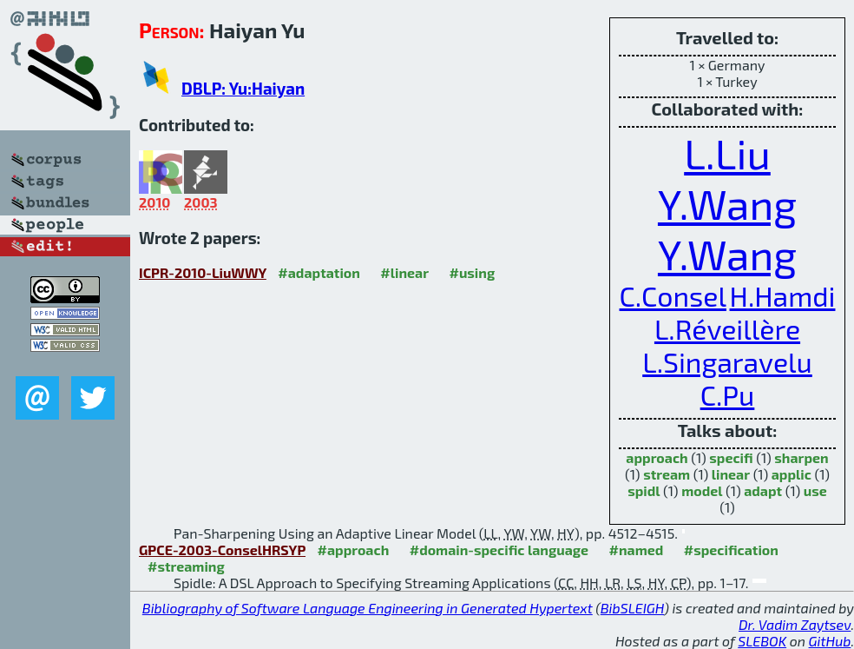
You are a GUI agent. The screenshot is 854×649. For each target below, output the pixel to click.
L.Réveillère (727, 328)
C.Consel (673, 295)
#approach (354, 549)
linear (731, 474)
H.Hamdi (783, 295)
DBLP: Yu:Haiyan (243, 88)
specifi (730, 457)
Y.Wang (727, 203)
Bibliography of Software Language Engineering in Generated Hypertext (367, 607)
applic (791, 474)
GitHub (830, 640)
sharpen (801, 457)
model (701, 490)
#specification (731, 549)
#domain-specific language (499, 549)
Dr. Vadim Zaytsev (795, 624)
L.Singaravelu (727, 361)
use (815, 490)
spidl (643, 490)
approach (656, 457)
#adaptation (319, 272)
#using (472, 272)
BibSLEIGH (632, 607)
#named (636, 549)
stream (666, 474)
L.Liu (727, 153)
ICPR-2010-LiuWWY (202, 272)
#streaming (186, 566)
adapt (763, 490)
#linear (404, 272)
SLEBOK (762, 640)
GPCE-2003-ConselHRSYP (222, 549)
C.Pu (727, 394)
